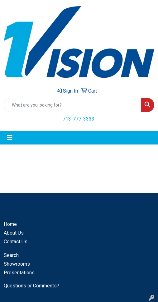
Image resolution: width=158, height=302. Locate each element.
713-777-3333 (78, 119)
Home (10, 224)
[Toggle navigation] (9, 137)
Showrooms (17, 264)
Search (11, 255)
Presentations (19, 273)
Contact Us (15, 242)
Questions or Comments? (31, 286)
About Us (14, 233)
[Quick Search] (72, 105)
